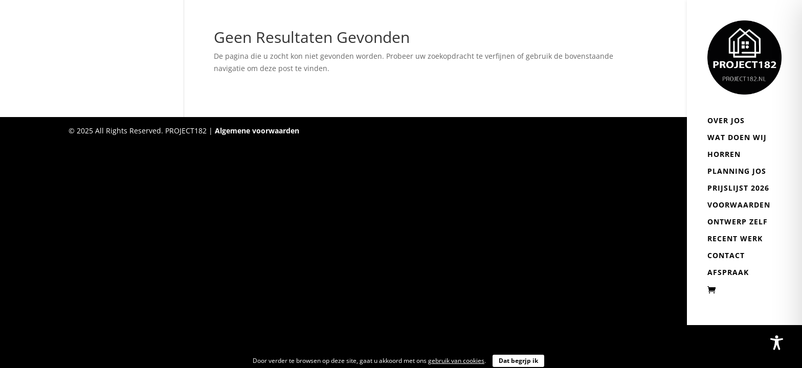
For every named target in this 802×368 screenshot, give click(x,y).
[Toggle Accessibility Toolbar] (776, 342)
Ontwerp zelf (737, 222)
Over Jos (726, 121)
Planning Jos (736, 172)
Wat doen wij (737, 138)
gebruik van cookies (456, 360)
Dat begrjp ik (518, 360)
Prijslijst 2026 (738, 189)
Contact (726, 256)
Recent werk (735, 239)
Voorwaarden (738, 205)
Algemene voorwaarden (257, 130)
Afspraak (728, 273)
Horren (724, 155)
